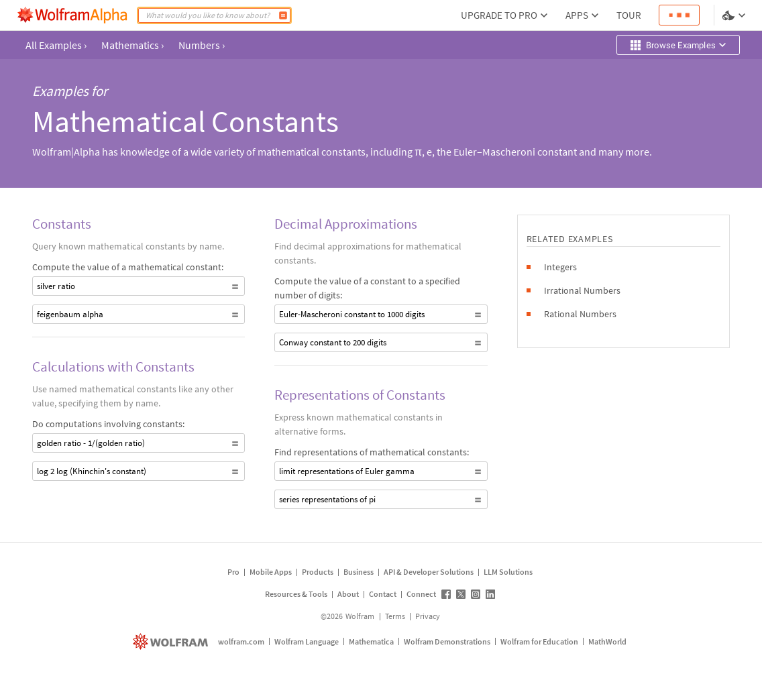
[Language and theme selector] (735, 15)
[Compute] (283, 15)
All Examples (56, 45)
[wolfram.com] (172, 641)
